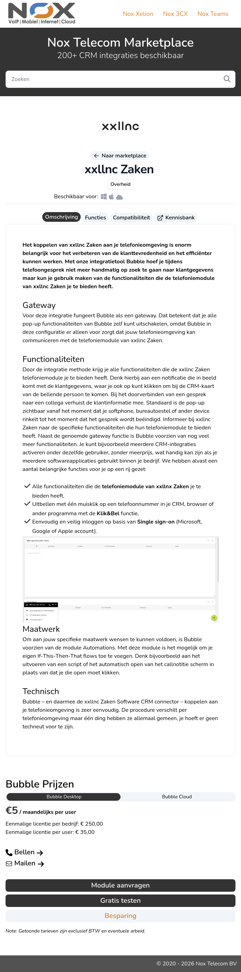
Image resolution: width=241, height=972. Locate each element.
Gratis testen (120, 900)
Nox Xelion (138, 14)
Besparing (120, 915)
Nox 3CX (175, 14)
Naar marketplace (119, 156)
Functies (95, 217)
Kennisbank (176, 217)
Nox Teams (213, 14)
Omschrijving (61, 217)
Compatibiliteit (131, 217)
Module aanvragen (120, 885)
